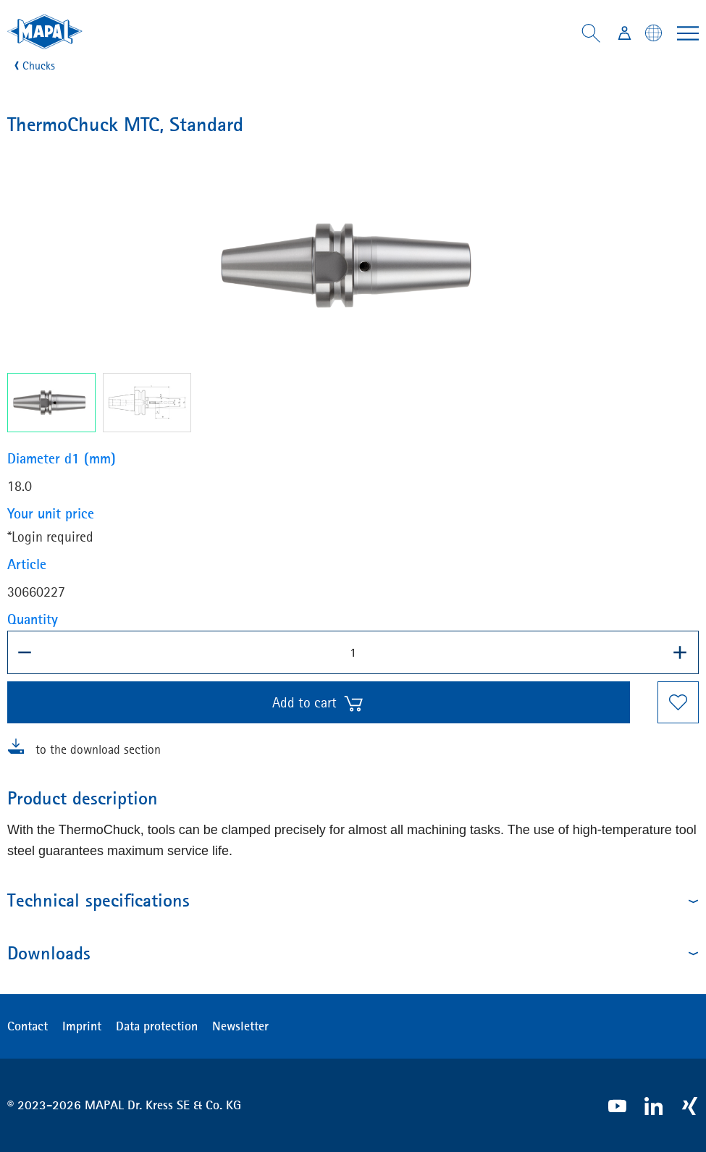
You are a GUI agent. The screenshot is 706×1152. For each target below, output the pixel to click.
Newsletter (240, 1026)
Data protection (157, 1026)
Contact (27, 1026)
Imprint (81, 1026)
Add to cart (318, 703)
